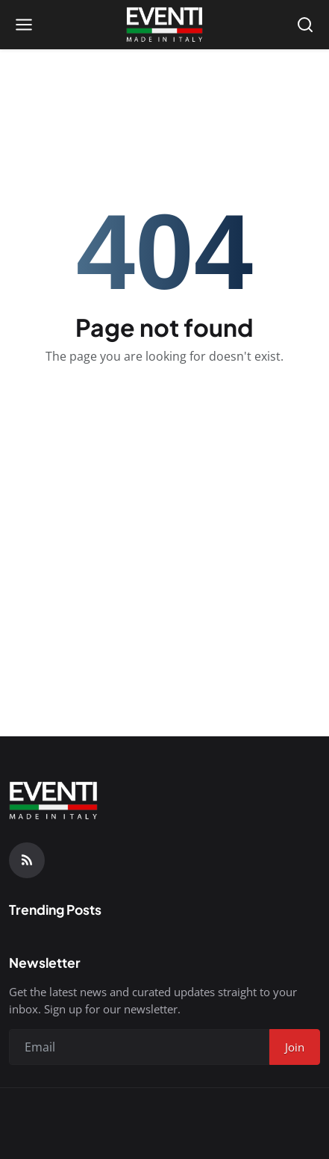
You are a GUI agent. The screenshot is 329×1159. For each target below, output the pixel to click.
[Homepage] (164, 25)
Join (294, 1047)
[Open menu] (24, 25)
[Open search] (305, 25)
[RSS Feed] (27, 860)
